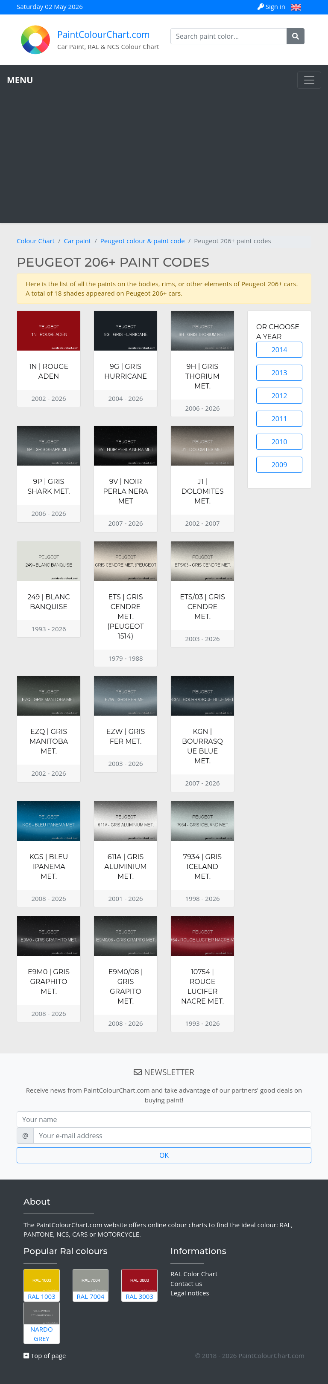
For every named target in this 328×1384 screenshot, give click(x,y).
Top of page (44, 1355)
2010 (279, 441)
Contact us (186, 1283)
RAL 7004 (90, 1285)
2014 (279, 349)
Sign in (272, 6)
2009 (279, 464)
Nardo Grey (41, 1322)
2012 (279, 395)
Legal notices (189, 1293)
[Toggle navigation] (309, 80)
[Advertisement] (164, 152)
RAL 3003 (139, 1285)
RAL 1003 (41, 1285)
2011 (279, 418)
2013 (279, 372)
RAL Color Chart (193, 1273)
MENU (20, 80)
